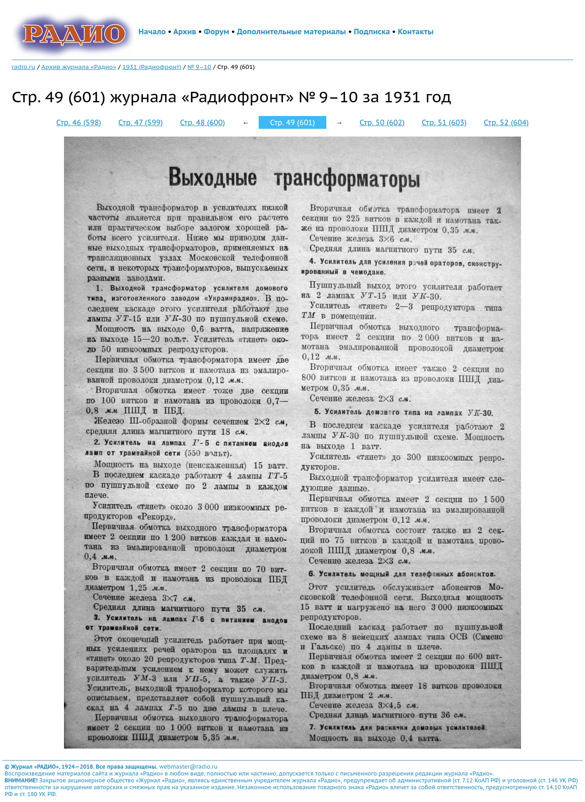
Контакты (415, 31)
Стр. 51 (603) (444, 122)
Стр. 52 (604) (506, 122)
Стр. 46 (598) (78, 122)
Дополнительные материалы (291, 31)
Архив (184, 31)
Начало (152, 31)
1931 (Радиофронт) (151, 67)
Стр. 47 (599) (140, 122)
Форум (216, 31)
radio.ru (24, 67)
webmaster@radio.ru (188, 766)
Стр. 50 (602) (382, 122)
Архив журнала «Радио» (79, 67)
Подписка (372, 31)
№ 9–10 (199, 67)
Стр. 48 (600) (202, 122)
